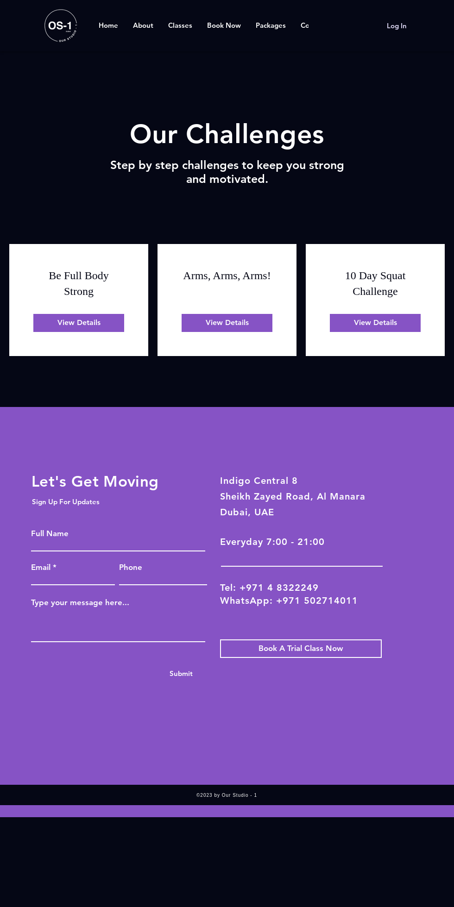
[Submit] (180, 673)
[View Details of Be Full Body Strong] (78, 323)
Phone (130, 567)
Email (40, 567)
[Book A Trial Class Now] (301, 648)
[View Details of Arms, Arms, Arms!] (227, 323)
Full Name (50, 534)
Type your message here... (80, 603)
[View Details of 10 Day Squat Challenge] (375, 323)
